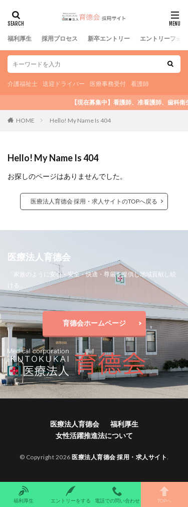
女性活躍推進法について (94, 435)
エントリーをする (70, 494)
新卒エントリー (109, 38)
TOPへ (164, 494)
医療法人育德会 (74, 424)
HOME (25, 120)
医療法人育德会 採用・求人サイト (119, 457)
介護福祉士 (23, 83)
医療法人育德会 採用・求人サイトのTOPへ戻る (94, 201)
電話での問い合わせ (117, 494)
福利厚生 (20, 38)
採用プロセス (60, 38)
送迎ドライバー (64, 83)
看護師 (140, 83)
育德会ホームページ (94, 323)
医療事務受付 (108, 83)
